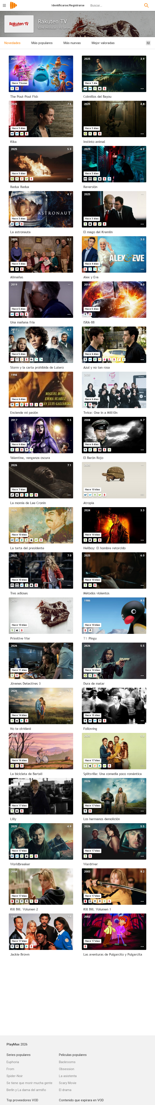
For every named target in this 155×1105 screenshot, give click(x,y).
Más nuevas (72, 43)
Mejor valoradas (103, 43)
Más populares (42, 43)
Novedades (12, 43)
